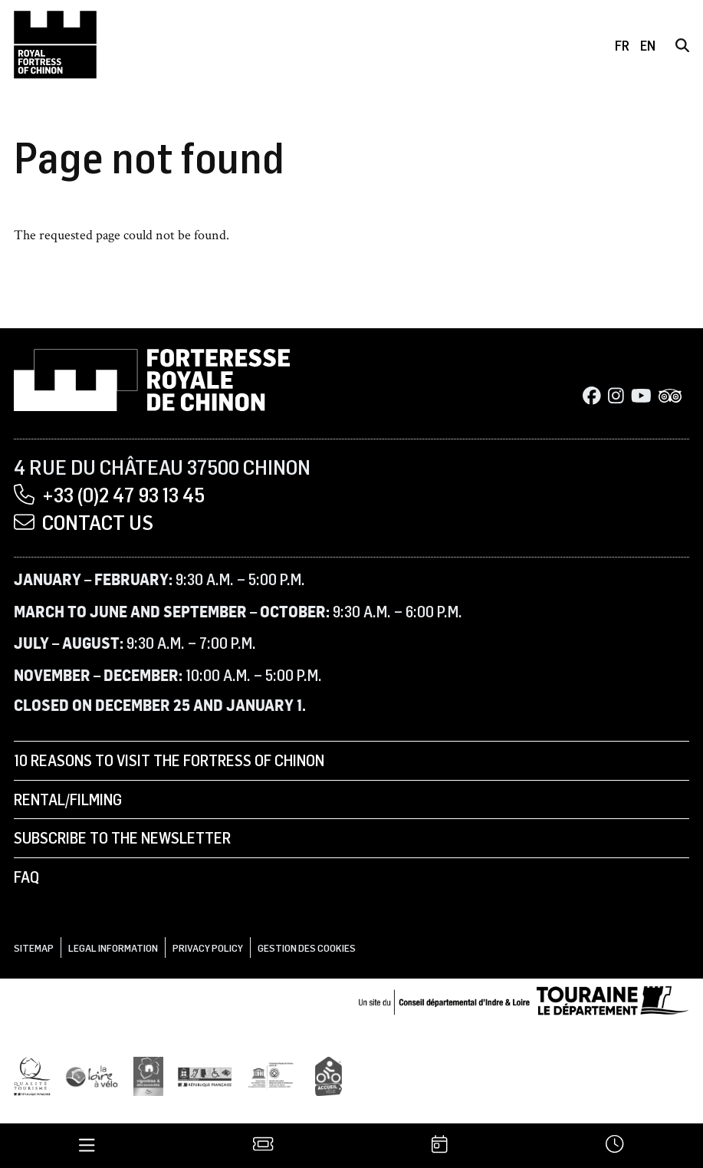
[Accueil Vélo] (328, 1075)
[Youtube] (641, 397)
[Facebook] (592, 397)
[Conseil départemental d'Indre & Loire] (523, 999)
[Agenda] (440, 1146)
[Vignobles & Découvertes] (148, 1075)
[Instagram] (616, 397)
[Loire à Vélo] (92, 1075)
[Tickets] (263, 1146)
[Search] (682, 45)
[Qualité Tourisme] (32, 1075)
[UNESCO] (273, 1075)
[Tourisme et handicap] (204, 1075)
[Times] (615, 1146)
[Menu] (87, 1146)
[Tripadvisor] (670, 397)
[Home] (55, 44)
